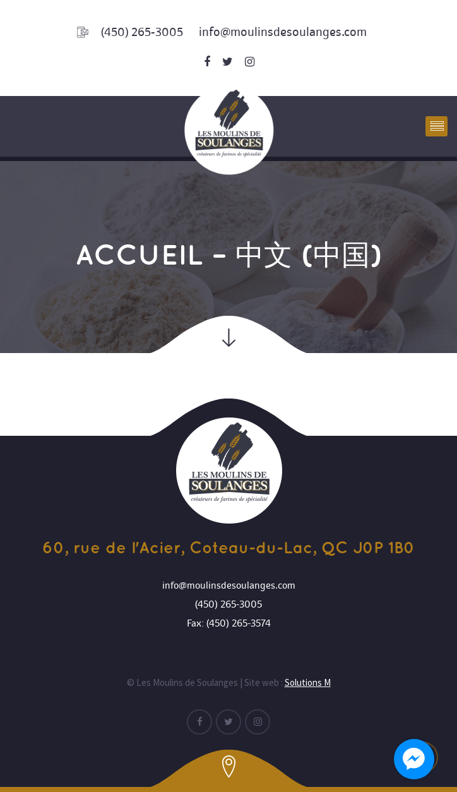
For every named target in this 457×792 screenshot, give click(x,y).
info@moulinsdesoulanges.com (283, 32)
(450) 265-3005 (142, 32)
